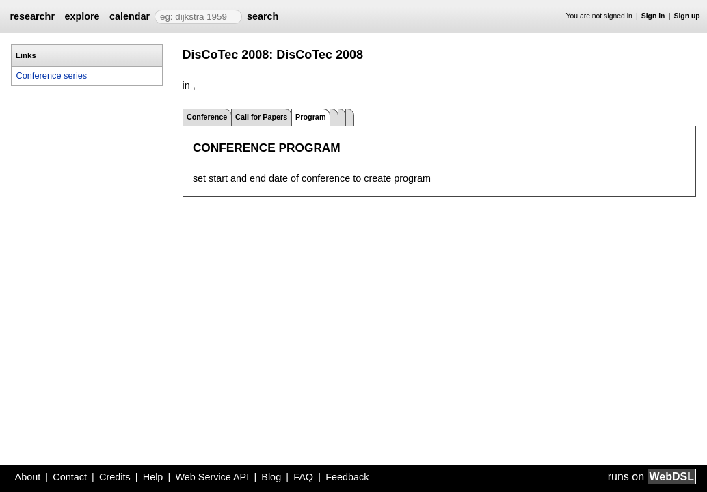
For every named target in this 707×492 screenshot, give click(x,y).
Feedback (347, 477)
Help (153, 477)
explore (81, 16)
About (28, 477)
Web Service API (212, 477)
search (262, 16)
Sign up (687, 16)
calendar (129, 16)
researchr (32, 16)
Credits (115, 477)
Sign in (653, 16)
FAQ (303, 477)
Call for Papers (261, 117)
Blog (271, 477)
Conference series (51, 75)
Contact (70, 477)
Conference (207, 117)
